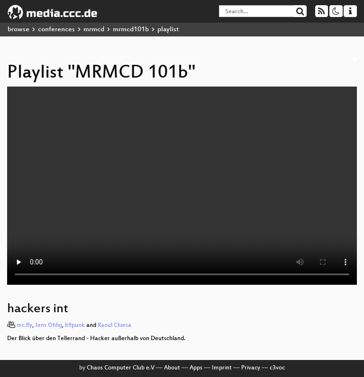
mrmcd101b (131, 30)
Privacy (250, 368)
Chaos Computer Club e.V (121, 368)
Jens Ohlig (48, 325)
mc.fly (24, 325)
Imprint (222, 368)
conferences (56, 30)
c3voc (277, 368)
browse (18, 30)
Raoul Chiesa (114, 325)
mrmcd (93, 30)
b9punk (75, 325)
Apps (196, 368)
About (172, 368)
